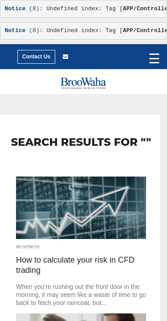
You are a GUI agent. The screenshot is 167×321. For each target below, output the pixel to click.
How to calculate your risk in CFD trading (75, 265)
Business (28, 246)
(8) (22, 8)
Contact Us (36, 57)
